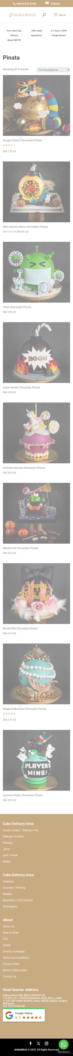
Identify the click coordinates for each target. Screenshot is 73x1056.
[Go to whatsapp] (64, 1044)
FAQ (5, 938)
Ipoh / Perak (10, 855)
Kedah (7, 861)
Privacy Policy (11, 963)
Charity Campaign (14, 951)
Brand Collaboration (15, 970)
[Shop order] (53, 69)
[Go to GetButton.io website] (63, 1052)
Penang (7, 842)
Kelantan (8, 881)
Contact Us (9, 976)
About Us (8, 926)
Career (7, 945)
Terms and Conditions (16, 957)
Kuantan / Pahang (14, 887)
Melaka (7, 894)
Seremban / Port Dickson (18, 900)
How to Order (11, 932)
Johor (6, 849)
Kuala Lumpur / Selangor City (20, 830)
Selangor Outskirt (13, 836)
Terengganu (10, 906)
